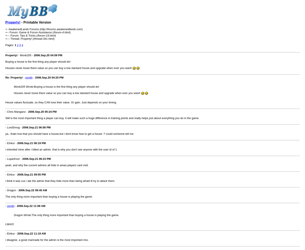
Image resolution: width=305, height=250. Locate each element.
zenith (29, 77)
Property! (12, 22)
